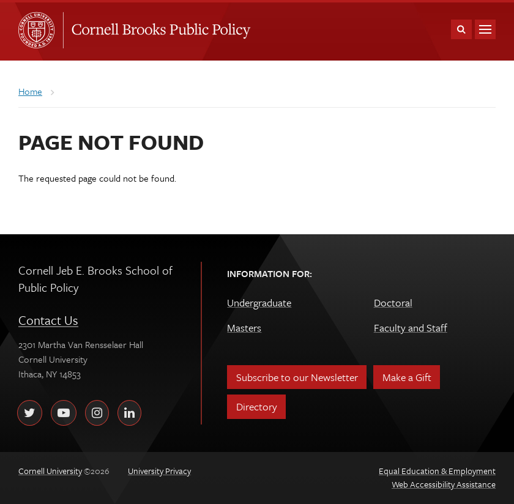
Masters (244, 327)
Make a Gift (406, 377)
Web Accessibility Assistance (444, 484)
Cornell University (40, 30)
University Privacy (159, 470)
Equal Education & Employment (437, 470)
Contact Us (48, 320)
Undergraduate (259, 302)
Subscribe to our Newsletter (297, 377)
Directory (256, 406)
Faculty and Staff (410, 327)
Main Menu (485, 29)
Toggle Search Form (461, 29)
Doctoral (393, 302)
